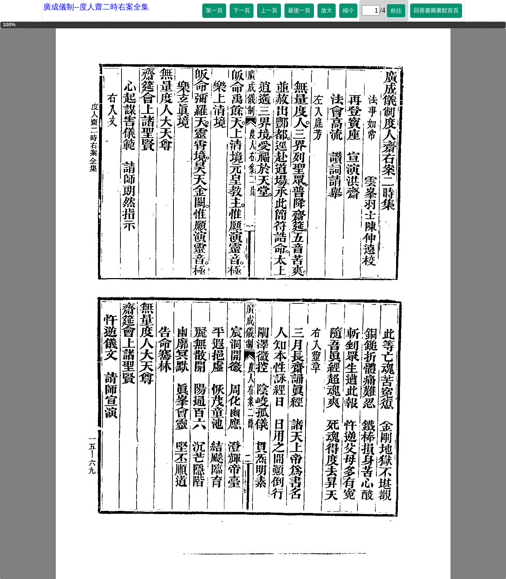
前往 (396, 11)
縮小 (348, 10)
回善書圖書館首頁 (436, 10)
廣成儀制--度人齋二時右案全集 (96, 6)
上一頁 (269, 10)
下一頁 (241, 10)
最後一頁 (299, 10)
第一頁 (214, 10)
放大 (326, 10)
